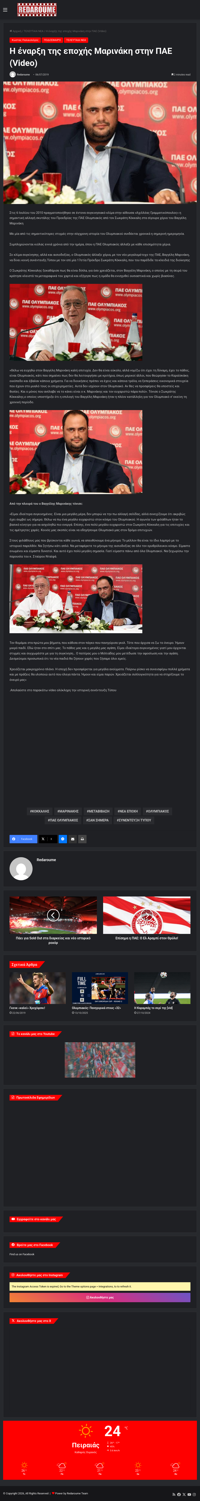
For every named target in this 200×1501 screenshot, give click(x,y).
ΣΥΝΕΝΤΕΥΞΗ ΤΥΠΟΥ (135, 820)
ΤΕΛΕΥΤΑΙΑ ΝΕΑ (33, 31)
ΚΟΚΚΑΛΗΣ (40, 812)
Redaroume (23, 74)
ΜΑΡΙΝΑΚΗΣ (69, 812)
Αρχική (15, 31)
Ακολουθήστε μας (100, 1297)
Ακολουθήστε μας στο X (34, 1321)
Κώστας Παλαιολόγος (25, 40)
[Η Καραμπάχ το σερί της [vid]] (162, 988)
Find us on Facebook (22, 1254)
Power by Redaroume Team (71, 1493)
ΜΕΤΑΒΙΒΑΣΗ (99, 812)
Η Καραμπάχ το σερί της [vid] (153, 1008)
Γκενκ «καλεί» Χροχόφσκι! (27, 1008)
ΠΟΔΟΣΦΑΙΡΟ (52, 40)
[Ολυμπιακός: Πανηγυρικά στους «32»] (100, 988)
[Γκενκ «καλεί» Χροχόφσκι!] (38, 988)
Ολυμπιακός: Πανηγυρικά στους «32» (96, 1008)
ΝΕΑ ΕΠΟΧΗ (129, 812)
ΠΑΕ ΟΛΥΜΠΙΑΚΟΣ (64, 820)
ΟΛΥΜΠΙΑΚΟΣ (158, 812)
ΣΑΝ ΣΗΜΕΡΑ (98, 820)
